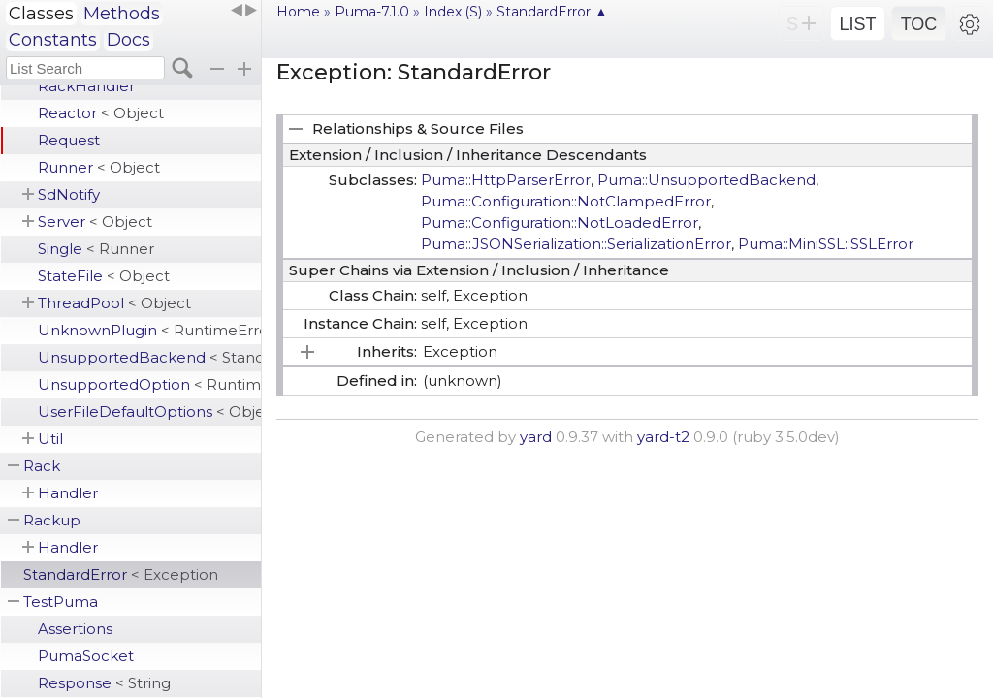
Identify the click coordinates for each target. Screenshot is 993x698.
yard (536, 437)
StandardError (120, 574)
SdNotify (69, 194)
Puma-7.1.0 (372, 11)
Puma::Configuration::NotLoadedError (559, 222)
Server (95, 221)
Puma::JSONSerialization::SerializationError (576, 244)
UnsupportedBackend (149, 357)
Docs (128, 39)
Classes (41, 13)
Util (50, 438)
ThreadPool (114, 303)
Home (298, 11)
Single (96, 248)
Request (69, 140)
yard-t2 (663, 437)
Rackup (51, 520)
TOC (919, 24)
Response (104, 683)
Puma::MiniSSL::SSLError (825, 244)
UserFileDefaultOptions (149, 411)
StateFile (104, 276)
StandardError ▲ (552, 11)
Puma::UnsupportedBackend (706, 180)
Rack (41, 466)
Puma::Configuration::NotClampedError (566, 201)
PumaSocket (86, 656)
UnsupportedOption (149, 384)
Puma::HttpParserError (506, 180)
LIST (857, 24)
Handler (68, 493)
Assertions (75, 628)
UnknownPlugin (149, 330)
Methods (121, 13)
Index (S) (453, 11)
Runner (99, 167)
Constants (53, 39)
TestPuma (60, 601)
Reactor (101, 113)
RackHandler (86, 86)
